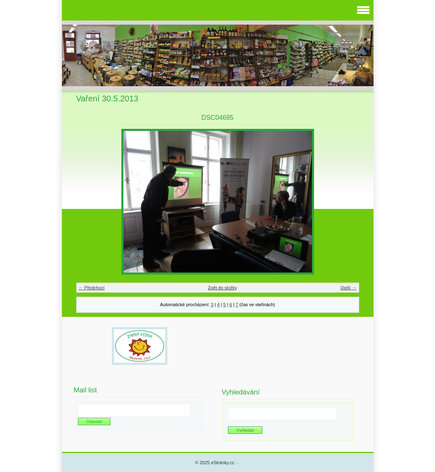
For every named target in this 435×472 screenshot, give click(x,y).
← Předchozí (92, 287)
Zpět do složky (222, 287)
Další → (348, 287)
